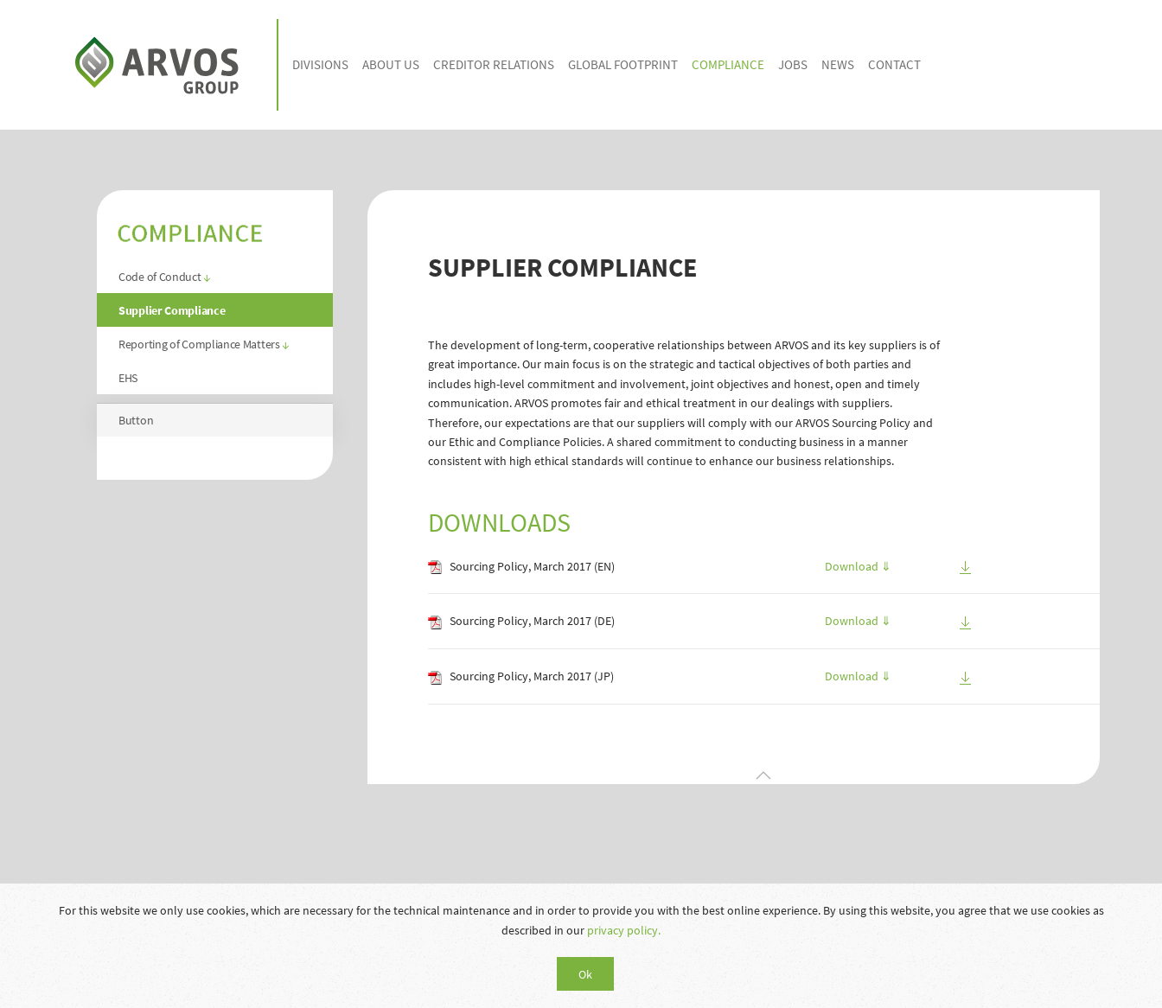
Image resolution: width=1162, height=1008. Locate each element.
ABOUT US (390, 64)
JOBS (793, 64)
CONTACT (894, 64)
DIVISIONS (320, 64)
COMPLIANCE (728, 64)
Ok (584, 974)
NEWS (837, 64)
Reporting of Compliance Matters (204, 344)
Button (135, 420)
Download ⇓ (858, 566)
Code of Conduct (164, 276)
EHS (127, 378)
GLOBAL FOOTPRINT (623, 64)
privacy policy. (624, 930)
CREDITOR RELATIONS (493, 64)
